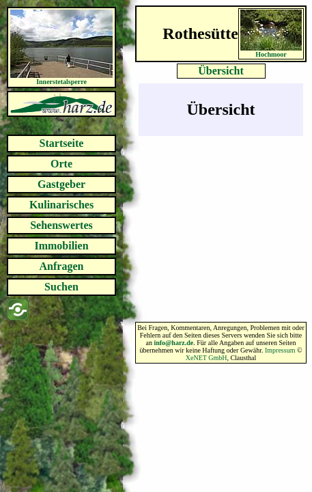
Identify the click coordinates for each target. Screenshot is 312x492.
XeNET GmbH (206, 357)
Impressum (280, 350)
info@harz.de (173, 342)
